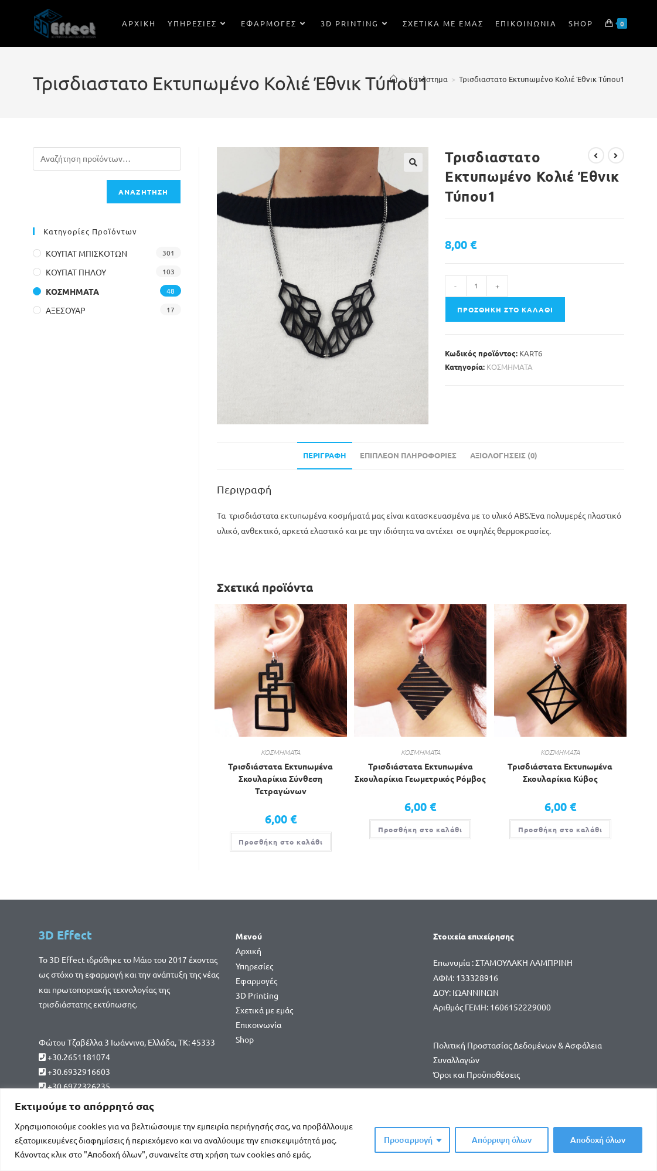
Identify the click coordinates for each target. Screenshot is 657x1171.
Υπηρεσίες (254, 966)
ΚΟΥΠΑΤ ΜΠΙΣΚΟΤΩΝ (86, 253)
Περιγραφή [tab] (324, 455)
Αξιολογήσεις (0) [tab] (503, 455)
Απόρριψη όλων (502, 1139)
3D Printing (257, 995)
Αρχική (248, 950)
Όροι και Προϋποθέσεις (476, 1074)
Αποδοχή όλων (597, 1139)
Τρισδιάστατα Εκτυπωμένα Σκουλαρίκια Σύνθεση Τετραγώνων (280, 778)
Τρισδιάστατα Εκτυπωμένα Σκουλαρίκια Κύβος (560, 772)
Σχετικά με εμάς (264, 1010)
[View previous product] (596, 155)
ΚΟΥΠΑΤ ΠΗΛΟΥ (76, 272)
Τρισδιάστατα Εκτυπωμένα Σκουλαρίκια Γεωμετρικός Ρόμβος (420, 772)
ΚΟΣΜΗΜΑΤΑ (509, 367)
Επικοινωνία (258, 1024)
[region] (328, 1129)
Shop (245, 1039)
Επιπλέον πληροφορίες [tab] (408, 455)
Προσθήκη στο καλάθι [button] (281, 841)
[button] (413, 162)
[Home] (393, 79)
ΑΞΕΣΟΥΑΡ (66, 310)
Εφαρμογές (256, 980)
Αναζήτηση (143, 191)
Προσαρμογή (408, 1139)
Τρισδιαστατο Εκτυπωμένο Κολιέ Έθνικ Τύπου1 (541, 79)
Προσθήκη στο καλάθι (505, 309)
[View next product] (616, 155)
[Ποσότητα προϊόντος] (476, 286)
